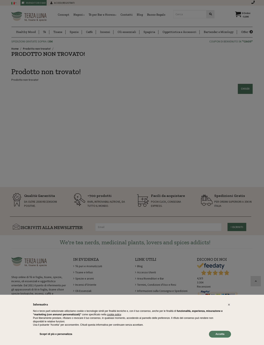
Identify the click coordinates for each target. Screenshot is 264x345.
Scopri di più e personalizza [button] (56, 334)
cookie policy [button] (114, 314)
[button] (229, 304)
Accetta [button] (220, 334)
